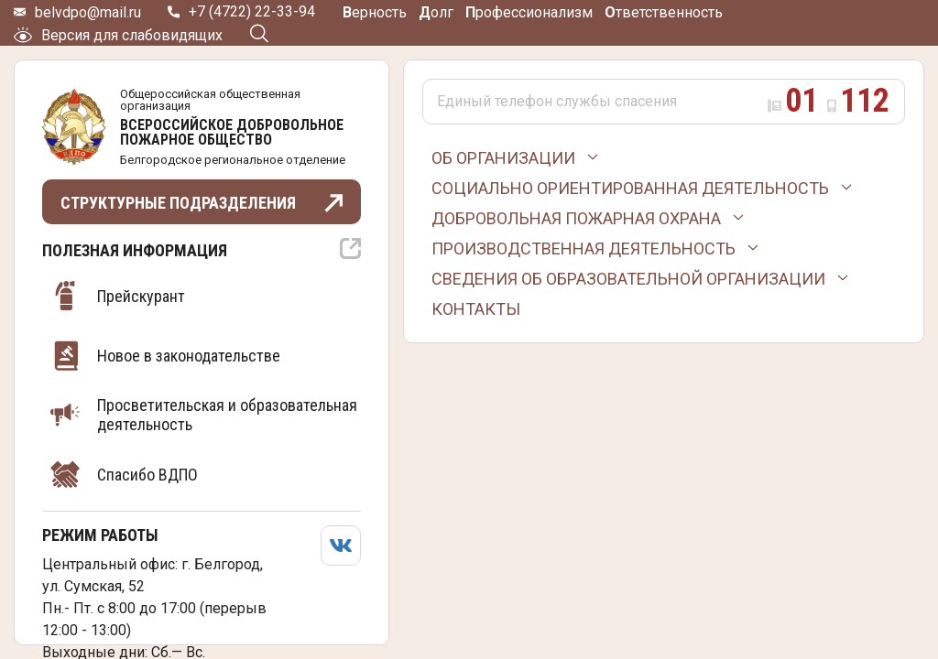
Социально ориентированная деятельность (630, 188)
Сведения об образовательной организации (628, 278)
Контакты (475, 309)
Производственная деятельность (583, 248)
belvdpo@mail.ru (88, 12)
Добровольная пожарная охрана (576, 218)
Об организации (503, 157)
